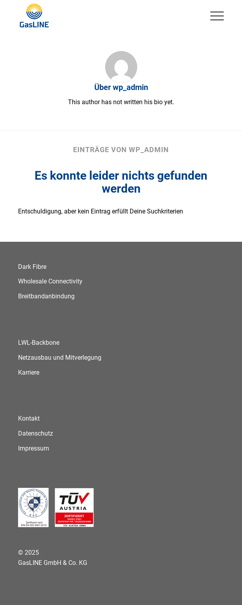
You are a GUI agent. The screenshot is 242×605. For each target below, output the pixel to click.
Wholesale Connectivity (50, 281)
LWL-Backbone (38, 342)
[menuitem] (213, 15)
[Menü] (213, 15)
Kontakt (29, 418)
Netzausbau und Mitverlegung (59, 357)
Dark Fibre (32, 266)
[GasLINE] (100, 15)
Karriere (28, 372)
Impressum (33, 448)
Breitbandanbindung (46, 296)
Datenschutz (35, 433)
